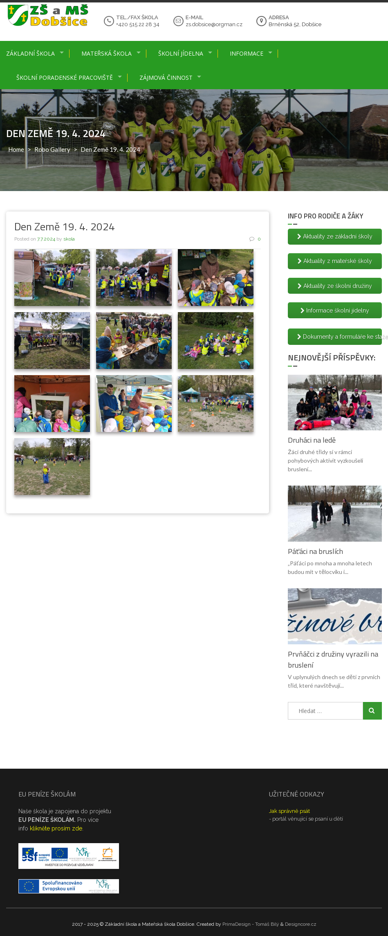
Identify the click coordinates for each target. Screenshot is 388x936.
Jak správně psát (289, 811)
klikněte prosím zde (56, 828)
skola (69, 239)
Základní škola (30, 53)
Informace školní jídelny (335, 310)
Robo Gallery (52, 149)
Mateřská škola (106, 53)
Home (16, 149)
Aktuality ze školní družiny (335, 286)
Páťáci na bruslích (315, 551)
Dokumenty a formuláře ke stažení (339, 336)
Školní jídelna (180, 53)
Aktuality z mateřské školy (335, 261)
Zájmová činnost (166, 77)
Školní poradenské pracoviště (64, 77)
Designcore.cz (300, 924)
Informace (246, 53)
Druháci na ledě (312, 440)
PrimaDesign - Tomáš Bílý (250, 924)
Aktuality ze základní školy (334, 236)
